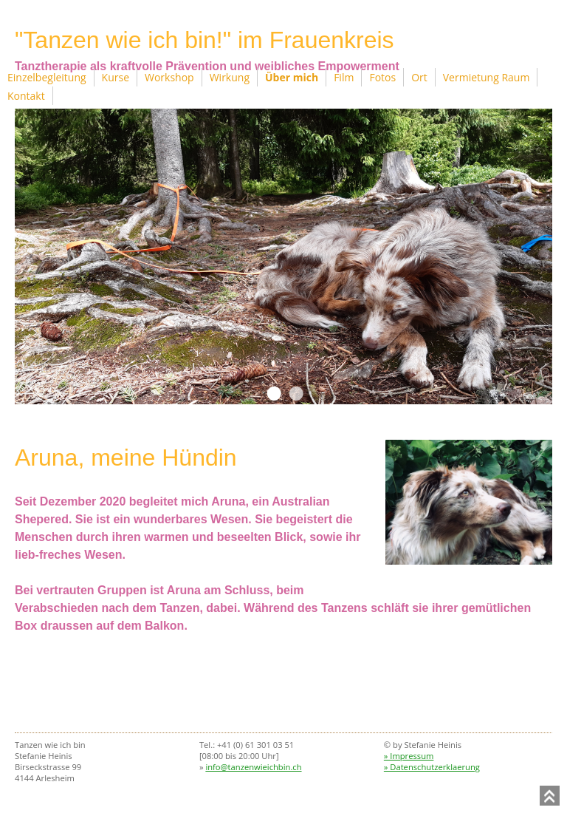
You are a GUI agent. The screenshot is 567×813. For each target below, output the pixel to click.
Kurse (115, 77)
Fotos (382, 77)
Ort (419, 77)
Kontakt (26, 96)
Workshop (169, 77)
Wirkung (230, 77)
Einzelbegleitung (46, 77)
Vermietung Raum (486, 77)
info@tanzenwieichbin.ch (253, 766)
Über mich (291, 77)
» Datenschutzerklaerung (432, 766)
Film (344, 77)
